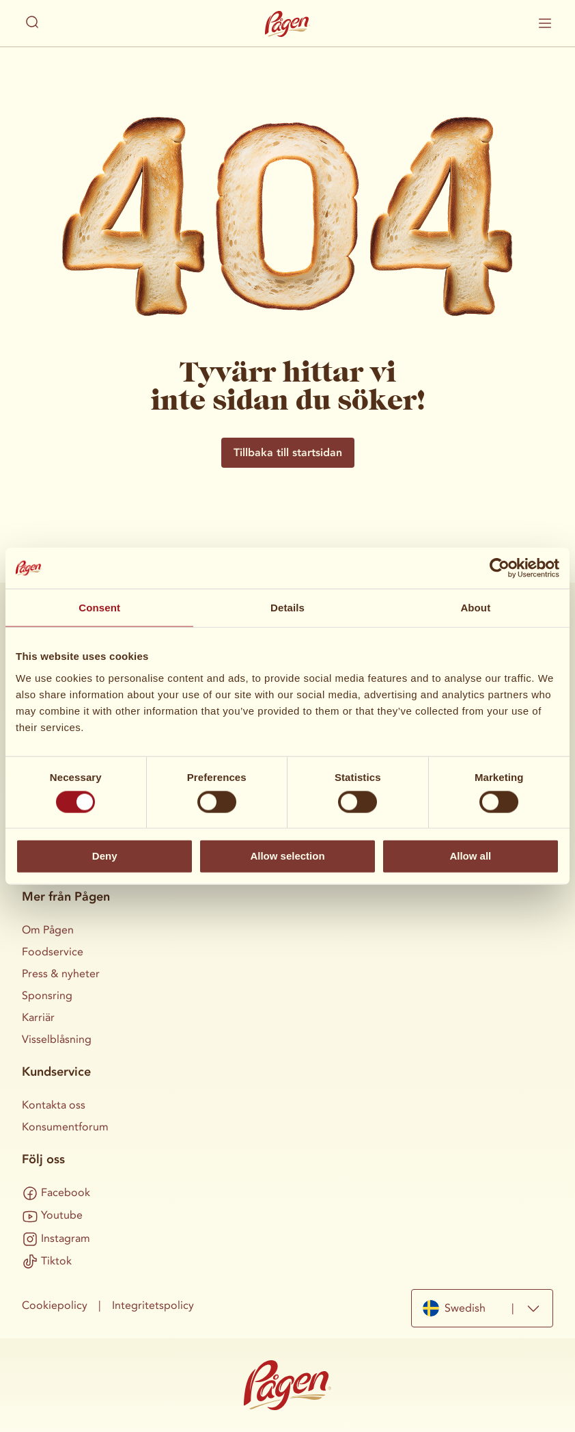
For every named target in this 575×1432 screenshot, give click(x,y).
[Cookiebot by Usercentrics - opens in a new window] (499, 568)
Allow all (470, 856)
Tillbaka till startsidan (288, 452)
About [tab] (475, 607)
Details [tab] (287, 607)
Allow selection (287, 856)
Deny (104, 856)
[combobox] (482, 1308)
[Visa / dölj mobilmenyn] (545, 23)
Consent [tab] (99, 607)
